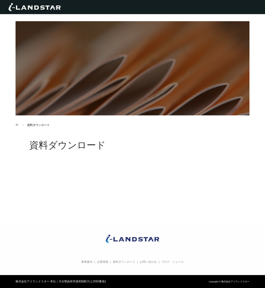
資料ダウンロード (124, 262)
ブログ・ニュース (172, 262)
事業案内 (86, 262)
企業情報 (102, 262)
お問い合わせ (148, 262)
